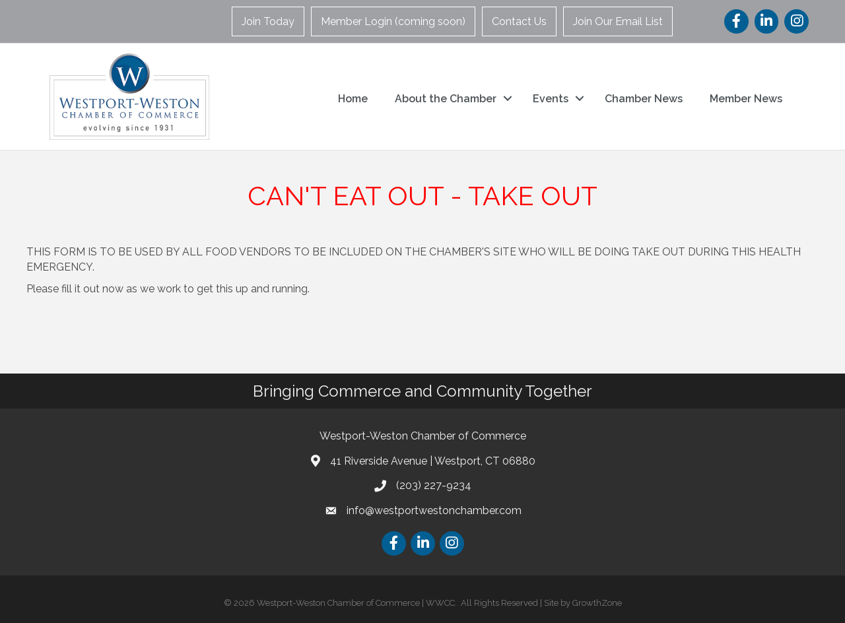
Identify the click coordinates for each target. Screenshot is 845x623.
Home (353, 98)
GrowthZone (597, 603)
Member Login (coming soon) (393, 21)
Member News (746, 98)
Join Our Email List (618, 21)
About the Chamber (445, 98)
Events (550, 98)
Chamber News (644, 98)
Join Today (268, 21)
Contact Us (519, 21)
